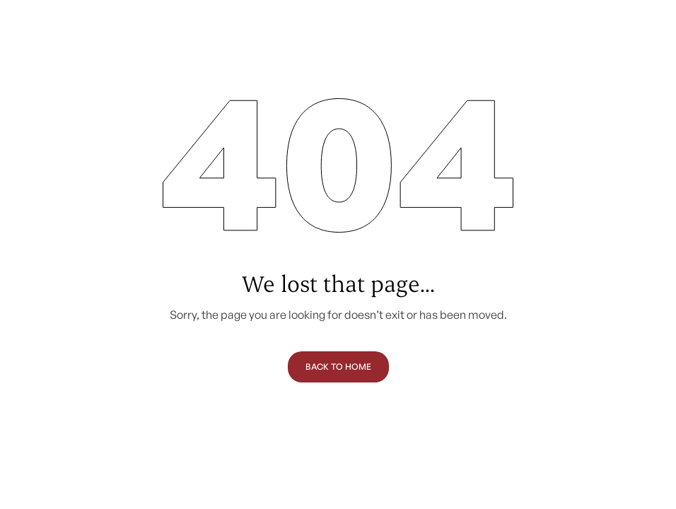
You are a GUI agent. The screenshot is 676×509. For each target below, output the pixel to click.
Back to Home (338, 366)
